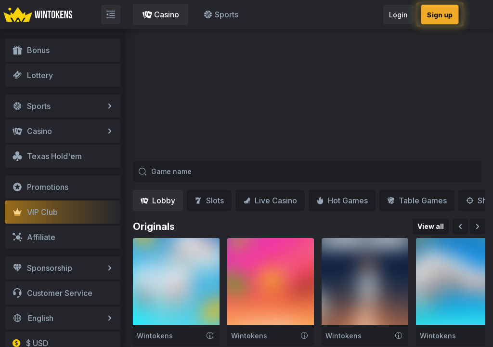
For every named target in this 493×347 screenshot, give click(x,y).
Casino (161, 14)
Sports (220, 14)
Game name (165, 171)
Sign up (439, 14)
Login (398, 15)
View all (430, 226)
